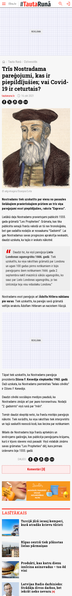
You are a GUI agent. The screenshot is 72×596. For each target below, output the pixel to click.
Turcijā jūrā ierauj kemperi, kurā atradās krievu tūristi (42, 523)
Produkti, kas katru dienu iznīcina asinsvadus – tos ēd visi (43, 566)
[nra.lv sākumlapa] (12, 4)
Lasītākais (14, 512)
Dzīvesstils (30, 62)
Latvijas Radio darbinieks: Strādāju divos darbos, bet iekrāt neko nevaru (42, 587)
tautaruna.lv (8, 95)
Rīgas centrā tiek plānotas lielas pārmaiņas (42, 544)
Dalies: (22, 459)
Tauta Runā (14, 62)
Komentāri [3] (36, 469)
